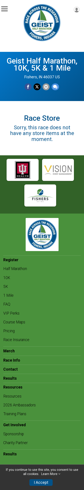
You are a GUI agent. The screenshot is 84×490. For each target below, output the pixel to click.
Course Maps (14, 322)
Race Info (11, 360)
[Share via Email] (46, 86)
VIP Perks (11, 313)
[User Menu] (77, 10)
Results (10, 378)
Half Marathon (15, 269)
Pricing (9, 331)
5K (5, 286)
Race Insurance (16, 340)
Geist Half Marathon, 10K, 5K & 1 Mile (42, 64)
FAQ (6, 304)
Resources (12, 396)
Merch (9, 351)
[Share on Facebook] (28, 86)
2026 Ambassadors (19, 405)
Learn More (49, 474)
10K (6, 278)
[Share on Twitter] (37, 86)
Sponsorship (13, 434)
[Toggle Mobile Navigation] (4, 8)
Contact (10, 369)
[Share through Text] (55, 86)
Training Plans (14, 414)
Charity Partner (15, 443)
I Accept (41, 482)
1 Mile (8, 295)
